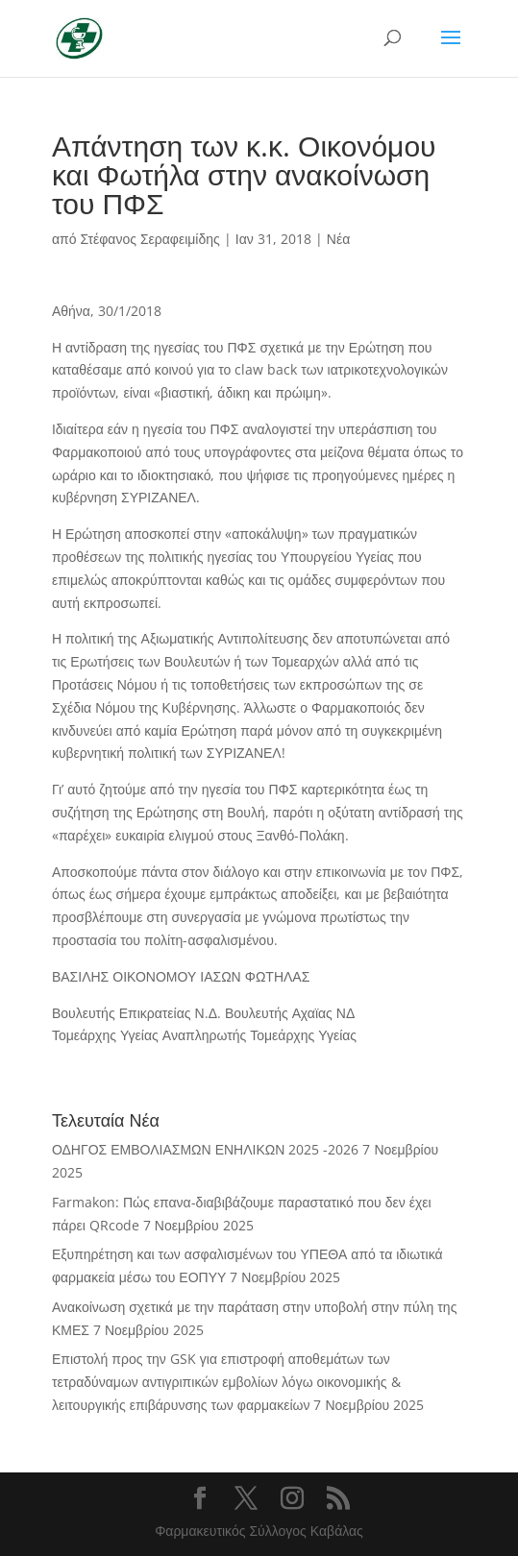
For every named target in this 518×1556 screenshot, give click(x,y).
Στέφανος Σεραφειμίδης (149, 239)
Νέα (338, 239)
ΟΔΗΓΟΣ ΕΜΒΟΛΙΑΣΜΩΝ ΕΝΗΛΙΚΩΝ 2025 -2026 (205, 1149)
